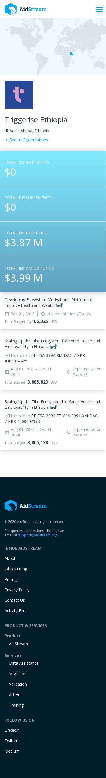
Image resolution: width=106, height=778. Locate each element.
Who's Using (16, 568)
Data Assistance (24, 663)
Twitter (11, 740)
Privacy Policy (17, 589)
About (10, 558)
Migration (18, 673)
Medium (12, 751)
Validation (18, 684)
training (16, 705)
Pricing (11, 579)
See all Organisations (26, 139)
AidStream (18, 643)
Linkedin (12, 730)
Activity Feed (16, 610)
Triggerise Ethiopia (36, 119)
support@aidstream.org (37, 535)
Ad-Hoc (16, 694)
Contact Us (15, 600)
